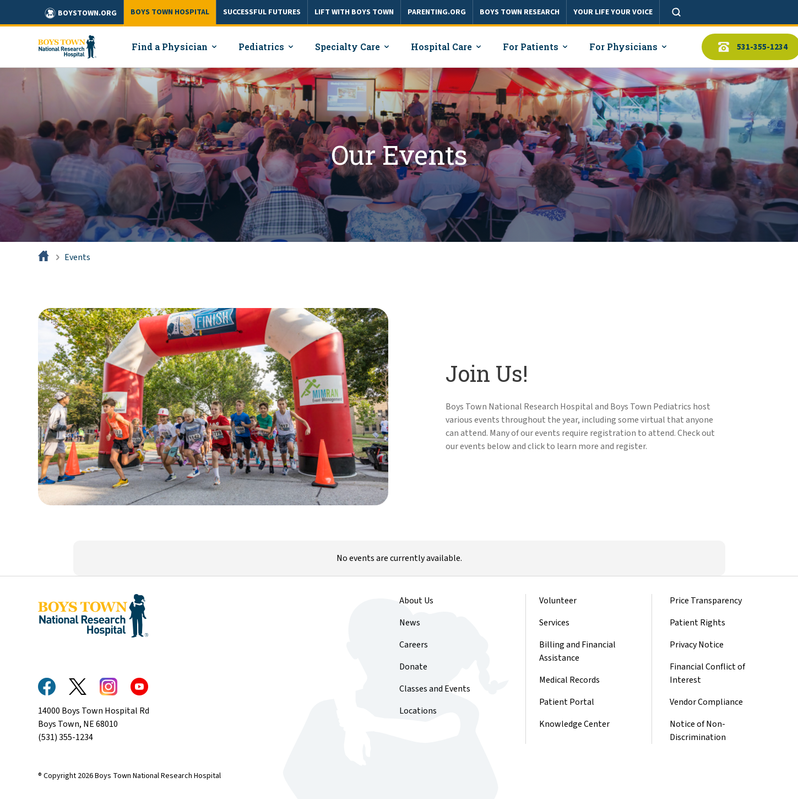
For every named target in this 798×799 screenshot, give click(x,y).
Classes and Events (434, 689)
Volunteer (558, 601)
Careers (413, 645)
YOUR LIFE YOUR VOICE (613, 12)
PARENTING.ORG (437, 12)
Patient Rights (697, 623)
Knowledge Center (574, 724)
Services (554, 623)
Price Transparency (706, 601)
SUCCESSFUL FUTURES (262, 12)
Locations (418, 711)
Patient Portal (566, 702)
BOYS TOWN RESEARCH (520, 12)
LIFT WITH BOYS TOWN (354, 12)
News (409, 623)
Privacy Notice (697, 645)
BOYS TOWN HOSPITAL (170, 12)
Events (77, 257)
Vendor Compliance (706, 702)
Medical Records (569, 680)
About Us (416, 601)
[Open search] (676, 12)
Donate (413, 667)
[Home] (44, 257)
